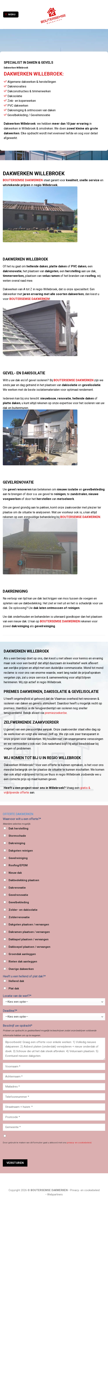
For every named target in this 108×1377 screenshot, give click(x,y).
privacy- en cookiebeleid (79, 1142)
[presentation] (31, 1152)
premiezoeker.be (56, 713)
